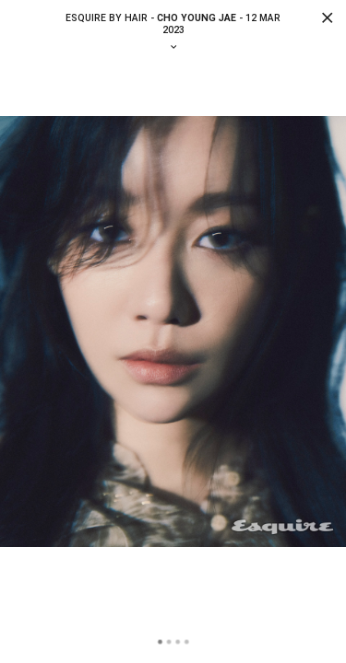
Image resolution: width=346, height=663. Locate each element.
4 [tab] (187, 642)
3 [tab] (177, 642)
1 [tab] (160, 642)
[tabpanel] (173, 332)
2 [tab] (168, 642)
